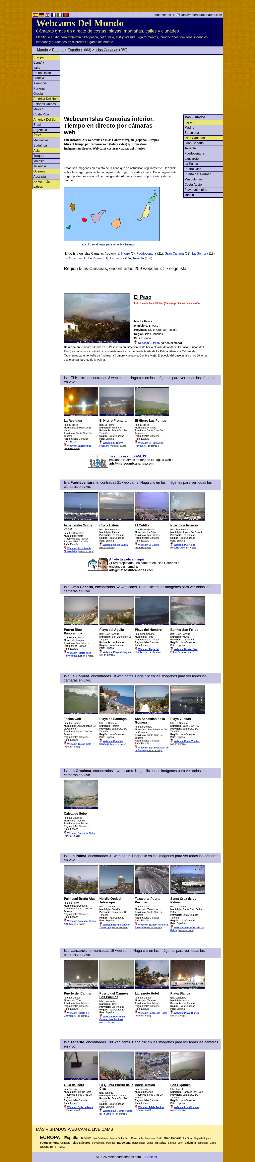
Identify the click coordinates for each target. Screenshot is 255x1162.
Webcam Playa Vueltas (187, 741)
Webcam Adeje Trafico (151, 1107)
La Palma (191, 163)
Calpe (213, 1142)
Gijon (180, 1142)
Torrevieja (203, 1142)
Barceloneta (138, 1142)
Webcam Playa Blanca (186, 1013)
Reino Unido (42, 73)
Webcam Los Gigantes (186, 1107)
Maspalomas (194, 179)
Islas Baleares (81, 1142)
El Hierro (123, 253)
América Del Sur (45, 119)
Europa (58, 50)
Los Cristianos (100, 1138)
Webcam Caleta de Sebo (81, 833)
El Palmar (60, 1147)
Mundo (42, 50)
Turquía (38, 156)
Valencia (190, 1142)
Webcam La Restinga (79, 445)
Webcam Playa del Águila (117, 652)
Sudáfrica (40, 145)
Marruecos (41, 140)
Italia (36, 67)
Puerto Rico (193, 169)
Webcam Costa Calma (115, 545)
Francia (38, 78)
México (38, 109)
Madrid (189, 127)
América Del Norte (46, 98)
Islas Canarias (106, 50)
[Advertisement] (143, 84)
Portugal (39, 88)
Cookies (151, 1157)
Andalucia (46, 1146)
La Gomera (200, 253)
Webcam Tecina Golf (79, 744)
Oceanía (39, 171)
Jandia (189, 195)
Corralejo (65, 1142)
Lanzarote (192, 158)
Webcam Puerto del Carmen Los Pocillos (112, 1018)
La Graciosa (73, 258)
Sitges (150, 1142)
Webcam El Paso (149, 343)
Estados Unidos (44, 104)
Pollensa (110, 1142)
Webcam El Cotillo (148, 545)
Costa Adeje (193, 184)
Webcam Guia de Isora (80, 1107)
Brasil (37, 124)
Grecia (38, 93)
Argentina (40, 130)
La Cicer (187, 1138)
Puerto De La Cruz (120, 1138)
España (74, 50)
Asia (36, 150)
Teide (159, 1138)
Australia (39, 176)
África (37, 135)
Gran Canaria (194, 143)
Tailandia (39, 166)
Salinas (172, 1142)
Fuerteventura (195, 153)
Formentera (98, 1142)
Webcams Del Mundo (80, 23)
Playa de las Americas (143, 1138)
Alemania (40, 83)
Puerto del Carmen (198, 174)
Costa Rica (41, 114)
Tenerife (190, 148)
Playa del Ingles (196, 189)
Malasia (38, 161)
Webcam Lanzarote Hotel (152, 1013)
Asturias (160, 1142)
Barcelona (192, 132)
